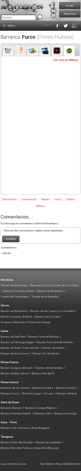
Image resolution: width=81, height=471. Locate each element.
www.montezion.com (14, 464)
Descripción (9, 199)
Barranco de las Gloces (15, 388)
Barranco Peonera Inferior (16, 413)
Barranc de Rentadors (50, 291)
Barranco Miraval (67, 393)
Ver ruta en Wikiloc (65, 60)
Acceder (70, 5)
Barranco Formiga (66, 413)
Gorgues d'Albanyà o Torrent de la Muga (25, 322)
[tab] (8, 50)
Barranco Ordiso (66, 388)
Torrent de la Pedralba (45, 296)
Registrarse (70, 13)
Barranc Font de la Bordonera (55, 342)
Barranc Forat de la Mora (19, 291)
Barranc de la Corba (47, 316)
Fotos (58, 199)
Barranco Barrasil (11, 408)
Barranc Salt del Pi (43, 373)
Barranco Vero (42, 413)
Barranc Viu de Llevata (46, 353)
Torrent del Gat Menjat (14, 285)
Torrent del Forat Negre (15, 296)
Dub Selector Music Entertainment (60, 464)
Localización (29, 199)
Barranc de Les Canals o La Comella (52, 311)
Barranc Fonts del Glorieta (17, 442)
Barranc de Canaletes (49, 442)
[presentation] (8, 50)
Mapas (45, 199)
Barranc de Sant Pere (13, 336)
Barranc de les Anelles (49, 368)
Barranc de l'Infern (53, 348)
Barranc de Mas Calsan (15, 373)
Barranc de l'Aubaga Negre (17, 342)
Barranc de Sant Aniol (14, 311)
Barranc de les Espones (15, 353)
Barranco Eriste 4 (42, 388)
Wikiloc (40, 206)
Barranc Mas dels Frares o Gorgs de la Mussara (30, 448)
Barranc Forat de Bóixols (44, 336)
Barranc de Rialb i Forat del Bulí (20, 348)
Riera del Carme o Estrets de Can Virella (54, 285)
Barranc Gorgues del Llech (17, 368)
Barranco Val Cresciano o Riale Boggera (25, 428)
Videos (70, 199)
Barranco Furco (10, 393)
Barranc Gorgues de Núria (16, 316)
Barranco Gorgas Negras (40, 408)
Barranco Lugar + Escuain (37, 393)
